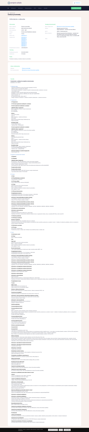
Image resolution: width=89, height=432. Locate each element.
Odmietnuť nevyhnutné (53, 429)
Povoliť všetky (67, 429)
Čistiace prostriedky (26, 68)
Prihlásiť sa (78, 2)
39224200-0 (24, 37)
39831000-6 (24, 43)
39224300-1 (24, 38)
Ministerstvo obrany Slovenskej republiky (65, 26)
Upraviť (60, 429)
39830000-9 (24, 42)
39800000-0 (24, 35)
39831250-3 (23, 45)
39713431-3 (23, 41)
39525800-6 (24, 39)
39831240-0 (24, 44)
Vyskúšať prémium (76, 8)
